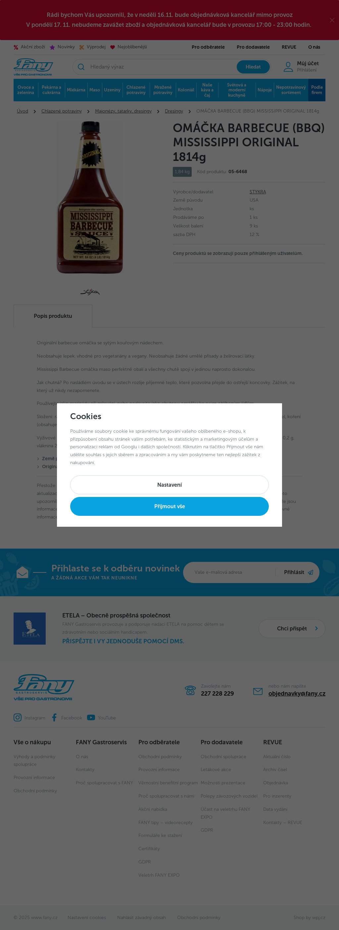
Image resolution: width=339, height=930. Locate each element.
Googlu (129, 446)
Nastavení (169, 485)
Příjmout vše (169, 506)
